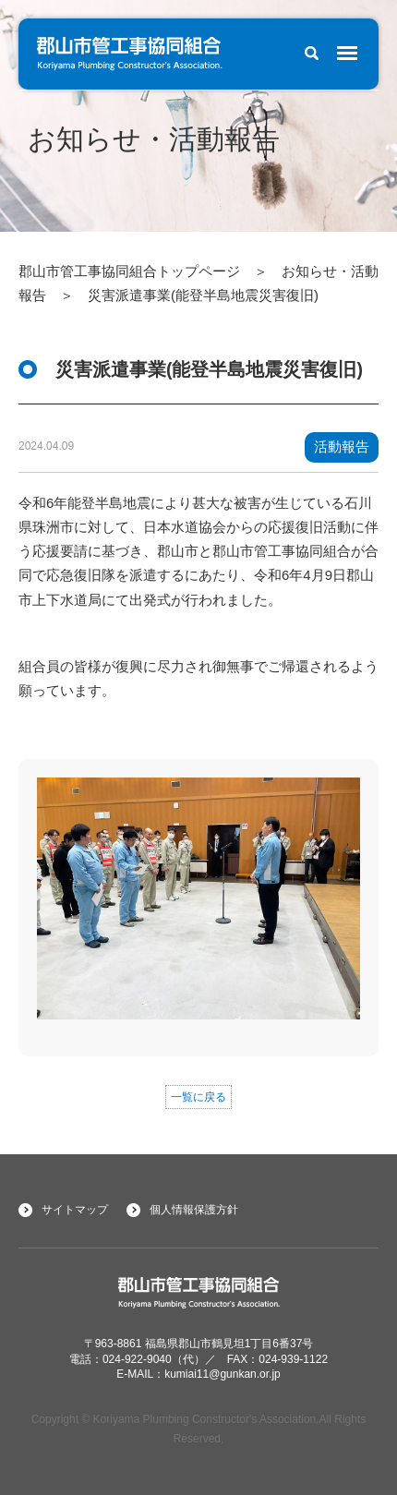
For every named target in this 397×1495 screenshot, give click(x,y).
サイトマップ (75, 1209)
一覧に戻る (198, 1097)
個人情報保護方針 (194, 1209)
